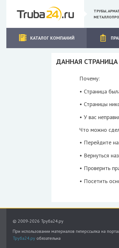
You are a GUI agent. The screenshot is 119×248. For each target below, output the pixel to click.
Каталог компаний (46, 38)
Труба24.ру (24, 238)
